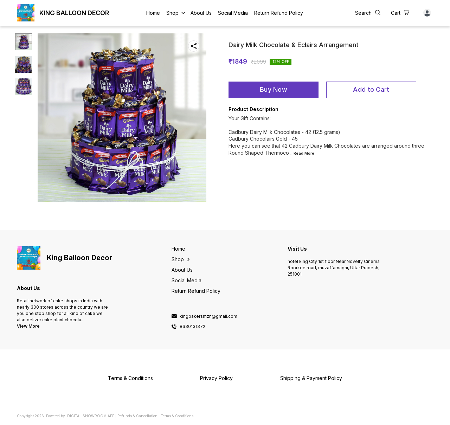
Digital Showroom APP (90, 416)
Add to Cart (371, 89)
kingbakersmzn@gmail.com (208, 316)
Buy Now (273, 89)
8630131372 (192, 326)
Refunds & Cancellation (137, 416)
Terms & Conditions (177, 416)
